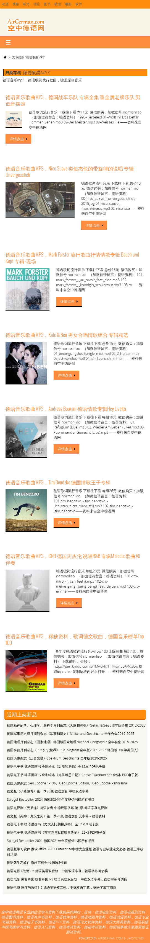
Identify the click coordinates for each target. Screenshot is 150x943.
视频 (16, 4)
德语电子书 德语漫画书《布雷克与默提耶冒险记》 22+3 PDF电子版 (56, 832)
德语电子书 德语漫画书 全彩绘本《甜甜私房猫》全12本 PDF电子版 (56, 766)
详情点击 (19, 138)
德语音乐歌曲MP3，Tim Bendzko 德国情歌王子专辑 (58, 482)
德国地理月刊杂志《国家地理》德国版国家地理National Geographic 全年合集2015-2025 (72, 742)
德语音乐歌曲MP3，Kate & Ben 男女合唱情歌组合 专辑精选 (67, 335)
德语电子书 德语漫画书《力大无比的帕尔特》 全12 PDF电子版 (53, 824)
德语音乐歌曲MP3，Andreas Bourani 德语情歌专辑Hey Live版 (66, 409)
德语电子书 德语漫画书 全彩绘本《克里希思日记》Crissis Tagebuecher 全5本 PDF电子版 (72, 775)
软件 (82, 4)
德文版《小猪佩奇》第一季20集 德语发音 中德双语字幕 (48, 791)
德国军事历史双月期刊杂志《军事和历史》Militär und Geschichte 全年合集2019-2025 (70, 733)
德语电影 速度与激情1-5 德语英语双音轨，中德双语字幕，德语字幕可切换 (61, 887)
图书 (49, 4)
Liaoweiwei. (135, 938)
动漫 (5, 4)
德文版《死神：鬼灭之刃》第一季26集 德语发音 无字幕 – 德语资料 (56, 816)
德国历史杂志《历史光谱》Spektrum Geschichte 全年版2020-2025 (57, 758)
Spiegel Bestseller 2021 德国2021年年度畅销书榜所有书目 (50, 840)
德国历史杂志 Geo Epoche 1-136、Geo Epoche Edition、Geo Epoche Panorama (67, 783)
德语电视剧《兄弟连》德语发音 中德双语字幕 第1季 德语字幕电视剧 (57, 807)
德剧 (38, 4)
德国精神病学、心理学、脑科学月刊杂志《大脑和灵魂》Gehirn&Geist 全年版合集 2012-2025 (76, 725)
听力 (27, 4)
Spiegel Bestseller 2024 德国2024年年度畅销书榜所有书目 (50, 799)
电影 (71, 4)
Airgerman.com (110, 938)
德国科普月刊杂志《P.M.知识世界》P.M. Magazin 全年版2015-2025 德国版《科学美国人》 (73, 750)
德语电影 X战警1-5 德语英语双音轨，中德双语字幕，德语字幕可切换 (57, 871)
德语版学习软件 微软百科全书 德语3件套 (37, 862)
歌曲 (60, 4)
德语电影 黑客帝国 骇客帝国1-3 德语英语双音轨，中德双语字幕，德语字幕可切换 (67, 879)
